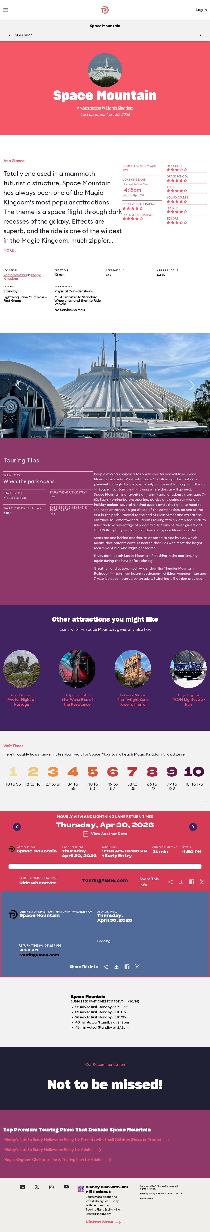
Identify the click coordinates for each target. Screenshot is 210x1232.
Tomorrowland (15, 275)
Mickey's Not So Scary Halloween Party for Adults (52, 1149)
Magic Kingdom (119, 107)
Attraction (91, 107)
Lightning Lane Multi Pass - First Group (25, 299)
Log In (201, 9)
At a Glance (23, 35)
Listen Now (104, 1222)
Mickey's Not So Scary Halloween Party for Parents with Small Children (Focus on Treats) (86, 1139)
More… (9, 250)
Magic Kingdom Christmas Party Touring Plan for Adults (57, 1159)
